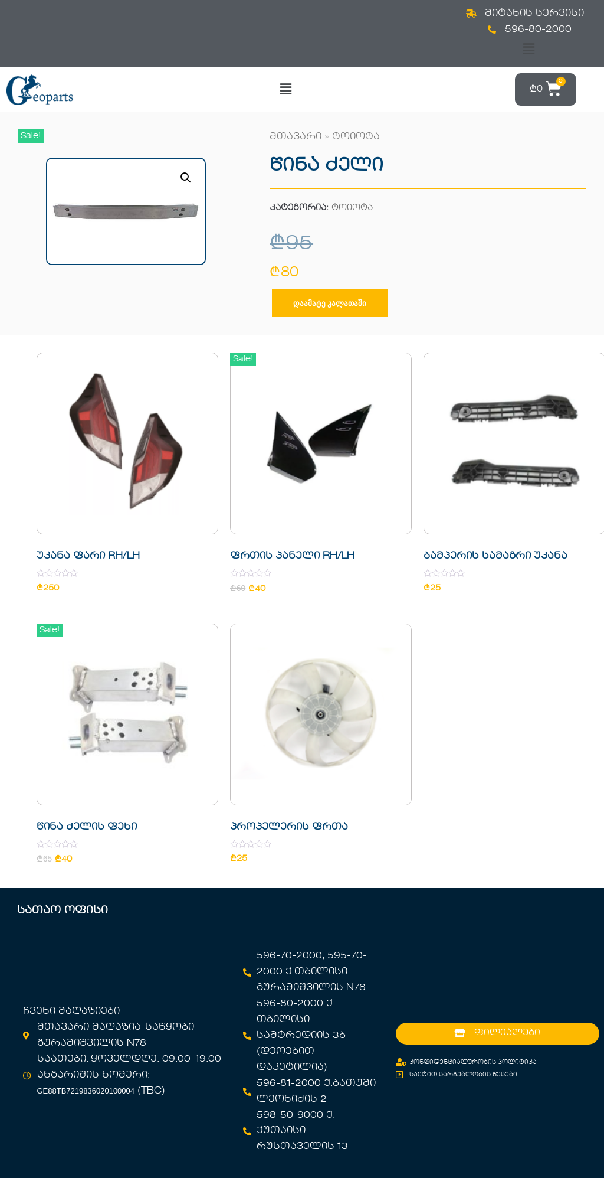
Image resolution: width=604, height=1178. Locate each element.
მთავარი (295, 137)
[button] (528, 49)
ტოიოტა (356, 137)
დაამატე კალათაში (329, 303)
